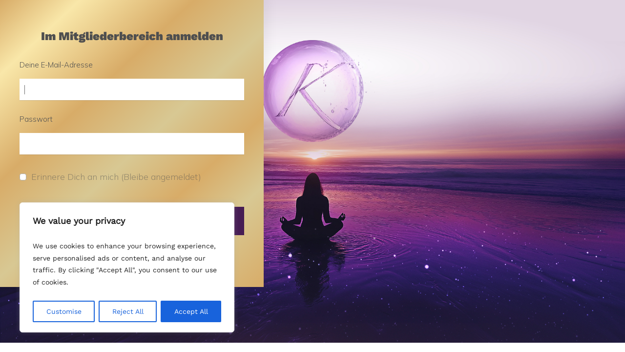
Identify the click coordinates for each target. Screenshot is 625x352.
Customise (64, 311)
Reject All (128, 311)
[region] (127, 267)
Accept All (191, 311)
